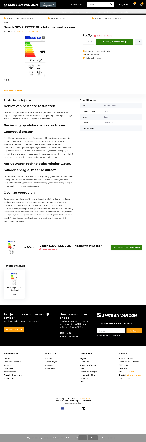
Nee (92, 438)
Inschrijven (134, 331)
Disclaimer (7, 365)
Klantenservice (76, 5)
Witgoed (7, 12)
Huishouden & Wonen (35, 12)
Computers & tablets (84, 12)
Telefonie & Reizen (103, 12)
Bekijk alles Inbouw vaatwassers (28, 31)
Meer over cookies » (109, 438)
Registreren (49, 358)
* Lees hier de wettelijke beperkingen (109, 335)
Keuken (49, 12)
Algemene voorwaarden (12, 362)
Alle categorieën (48, 4)
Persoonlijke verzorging (64, 12)
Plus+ (88, 398)
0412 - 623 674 (66, 333)
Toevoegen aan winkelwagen (114, 42)
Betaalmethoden (10, 372)
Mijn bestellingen (51, 362)
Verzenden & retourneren (13, 375)
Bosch (10, 31)
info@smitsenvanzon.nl (70, 336)
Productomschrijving (13, 90)
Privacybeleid (8, 368)
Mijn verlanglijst (50, 368)
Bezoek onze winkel (14, 329)
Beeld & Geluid (18, 12)
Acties (115, 12)
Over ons (7, 358)
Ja (82, 438)
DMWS (81, 398)
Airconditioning (127, 12)
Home (6, 22)
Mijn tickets (49, 365)
